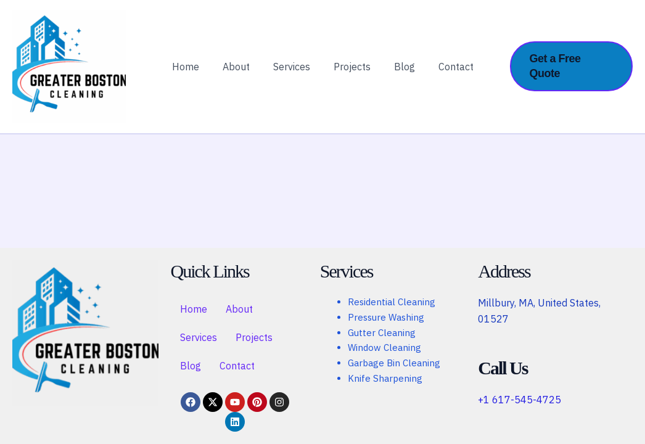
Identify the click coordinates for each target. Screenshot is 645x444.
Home (194, 72)
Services (293, 72)
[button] (571, 71)
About (241, 72)
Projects (350, 72)
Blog (398, 72)
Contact (446, 72)
